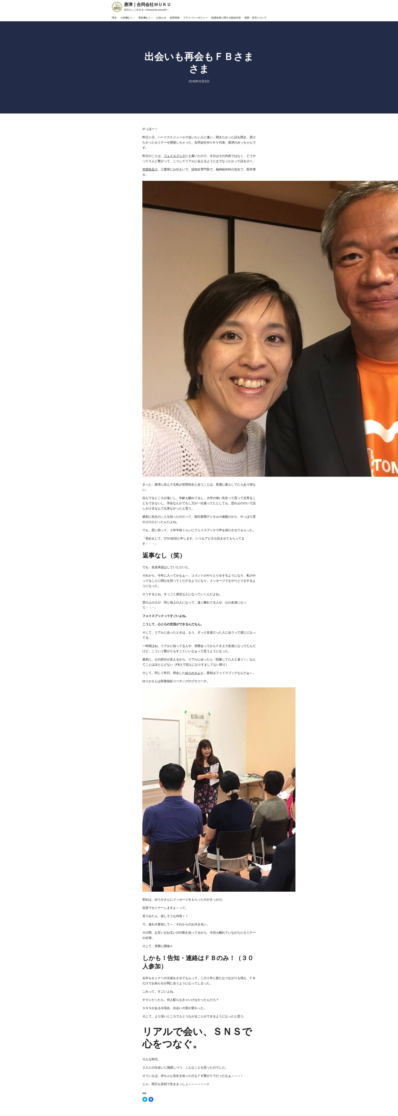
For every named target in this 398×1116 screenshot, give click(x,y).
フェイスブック (174, 156)
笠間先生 (148, 169)
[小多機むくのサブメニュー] (134, 18)
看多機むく (144, 17)
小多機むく (126, 17)
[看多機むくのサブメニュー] (152, 18)
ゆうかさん (193, 673)
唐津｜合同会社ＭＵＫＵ (147, 4)
